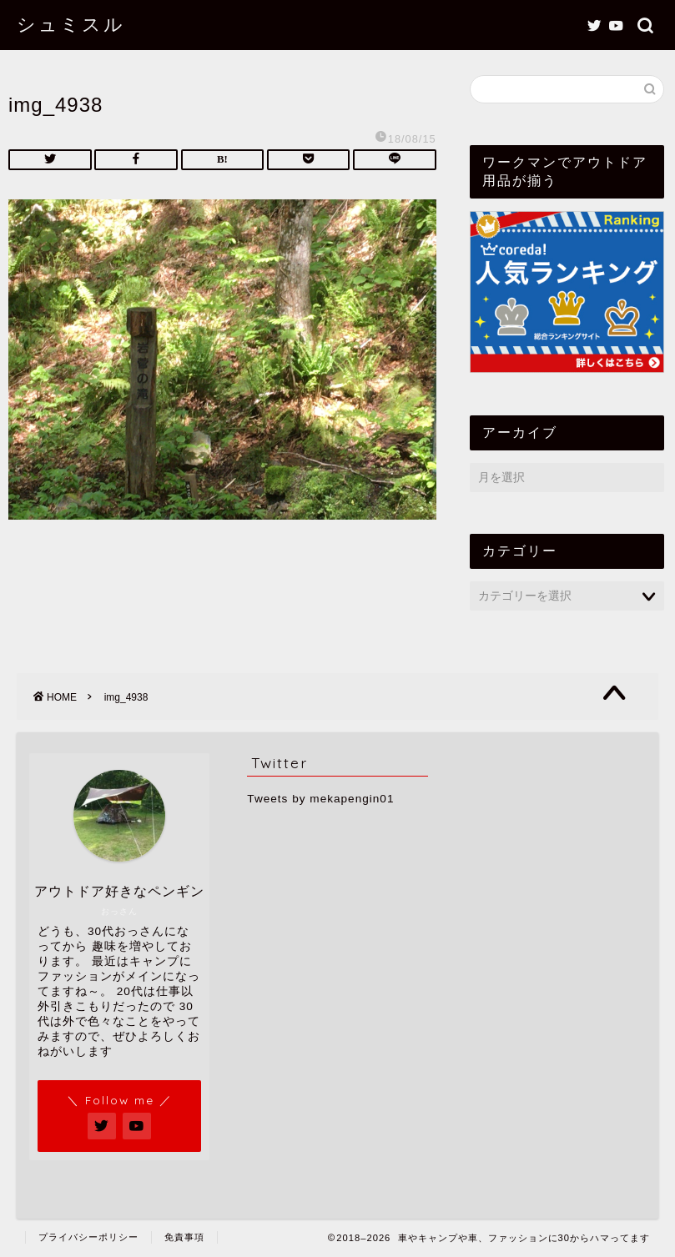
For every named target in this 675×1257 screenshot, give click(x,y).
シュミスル (71, 24)
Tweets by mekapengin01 (320, 798)
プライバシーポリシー (88, 1237)
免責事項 (184, 1237)
